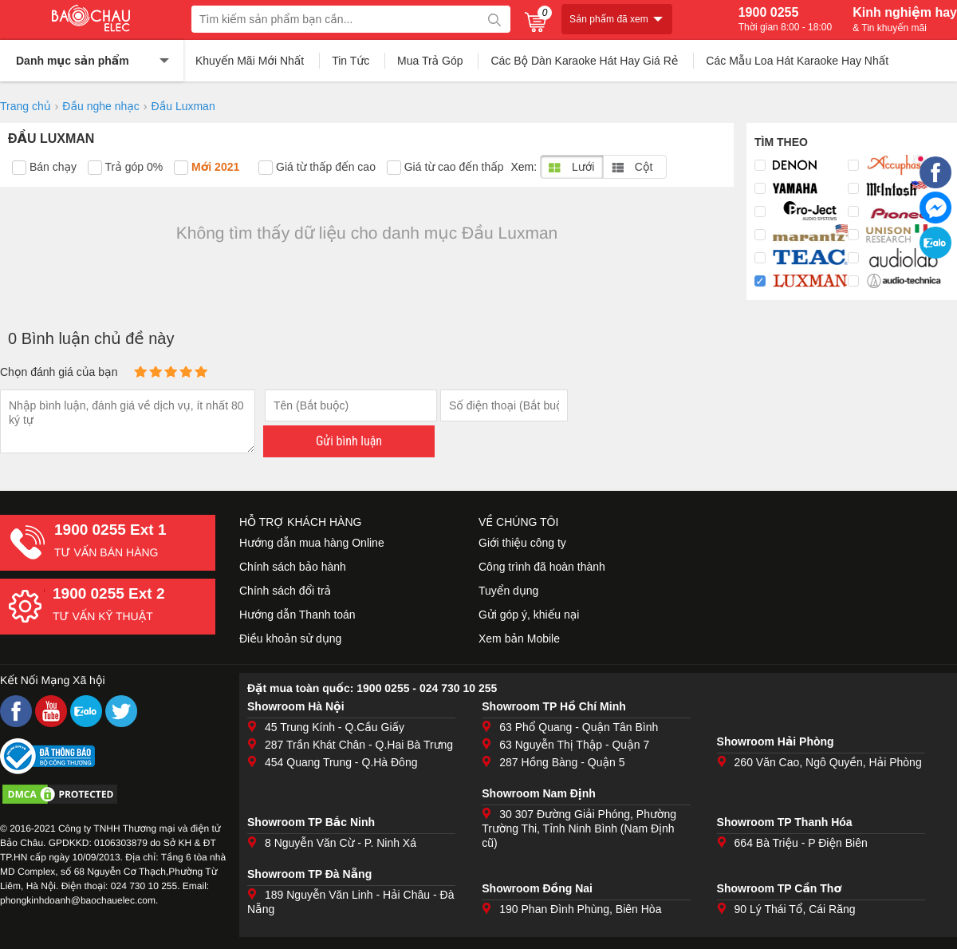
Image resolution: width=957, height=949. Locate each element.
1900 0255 (785, 19)
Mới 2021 (206, 167)
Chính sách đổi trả (285, 590)
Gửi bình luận (349, 441)
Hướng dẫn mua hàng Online (311, 542)
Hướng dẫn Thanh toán (297, 614)
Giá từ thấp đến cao (317, 167)
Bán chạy (44, 167)
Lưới (571, 166)
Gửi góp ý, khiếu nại (528, 614)
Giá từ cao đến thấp (445, 167)
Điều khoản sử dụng (290, 638)
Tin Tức (350, 60)
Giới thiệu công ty (522, 542)
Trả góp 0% (125, 167)
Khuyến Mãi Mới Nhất (249, 60)
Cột (632, 166)
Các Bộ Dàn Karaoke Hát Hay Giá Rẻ (584, 60)
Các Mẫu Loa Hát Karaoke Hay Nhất (797, 60)
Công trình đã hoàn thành (541, 566)
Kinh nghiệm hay (905, 19)
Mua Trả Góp (430, 60)
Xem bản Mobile (519, 638)
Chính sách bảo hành (292, 566)
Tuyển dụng (508, 590)
